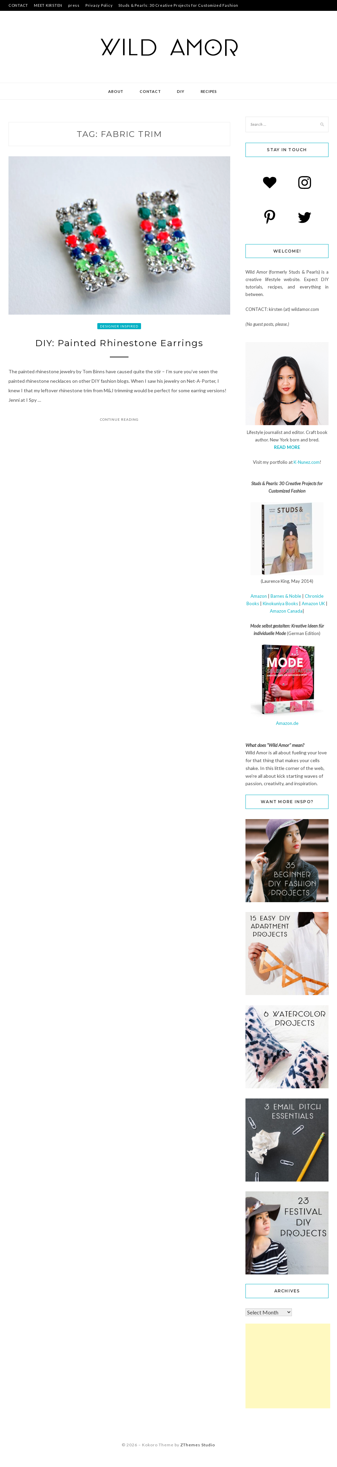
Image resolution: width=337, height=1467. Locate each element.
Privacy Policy (99, 5)
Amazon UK (313, 603)
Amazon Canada (286, 611)
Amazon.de (287, 723)
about (115, 91)
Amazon (259, 596)
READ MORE (287, 447)
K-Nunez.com (307, 462)
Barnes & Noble (286, 596)
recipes (209, 91)
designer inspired (119, 326)
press (74, 5)
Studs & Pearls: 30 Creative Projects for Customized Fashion (178, 5)
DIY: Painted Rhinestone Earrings (119, 343)
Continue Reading (119, 419)
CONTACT (18, 5)
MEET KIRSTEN (48, 5)
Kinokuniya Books (280, 603)
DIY (180, 91)
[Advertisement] (287, 1366)
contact (150, 91)
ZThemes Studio (197, 1444)
